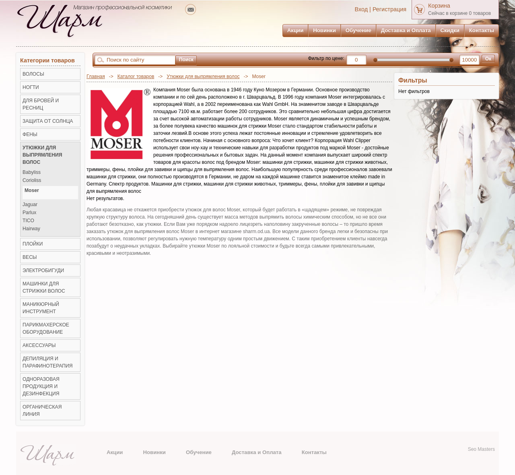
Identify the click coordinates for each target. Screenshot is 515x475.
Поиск (186, 59)
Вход (361, 9)
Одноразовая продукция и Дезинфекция (41, 386)
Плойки (33, 244)
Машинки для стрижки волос (44, 287)
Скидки (450, 30)
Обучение (358, 30)
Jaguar (30, 204)
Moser (32, 190)
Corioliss (32, 180)
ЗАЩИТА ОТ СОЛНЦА (48, 121)
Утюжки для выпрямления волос (203, 76)
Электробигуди (43, 270)
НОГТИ (31, 87)
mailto (190, 9)
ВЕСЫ (30, 257)
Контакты (481, 30)
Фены (30, 134)
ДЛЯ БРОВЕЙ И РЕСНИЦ (41, 104)
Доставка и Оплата (406, 30)
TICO (28, 220)
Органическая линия (42, 410)
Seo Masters (481, 449)
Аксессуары (39, 345)
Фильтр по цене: (326, 58)
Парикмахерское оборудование (46, 328)
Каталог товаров (135, 76)
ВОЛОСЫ (33, 74)
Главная (96, 76)
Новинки (324, 30)
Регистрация (389, 9)
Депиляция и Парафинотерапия (47, 362)
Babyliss (32, 172)
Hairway (31, 228)
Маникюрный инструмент (41, 308)
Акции (295, 30)
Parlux (29, 212)
